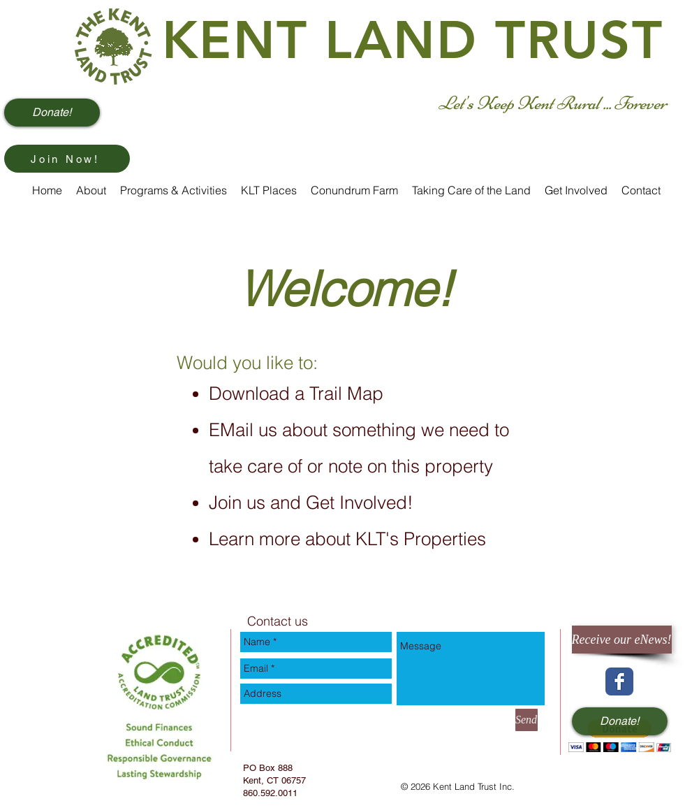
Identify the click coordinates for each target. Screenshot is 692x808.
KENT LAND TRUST (412, 40)
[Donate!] (52, 113)
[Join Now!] (67, 159)
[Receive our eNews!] (622, 640)
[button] (619, 735)
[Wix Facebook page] (619, 681)
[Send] (526, 720)
